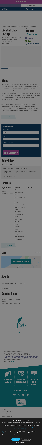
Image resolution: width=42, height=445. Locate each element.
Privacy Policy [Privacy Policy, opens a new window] (30, 427)
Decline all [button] (26, 439)
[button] (21, 428)
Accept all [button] (16, 439)
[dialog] (21, 431)
